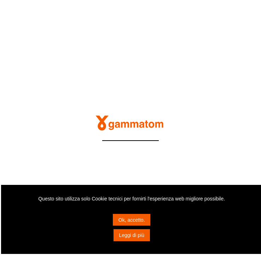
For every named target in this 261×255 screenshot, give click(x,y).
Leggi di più (131, 235)
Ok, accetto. (131, 220)
